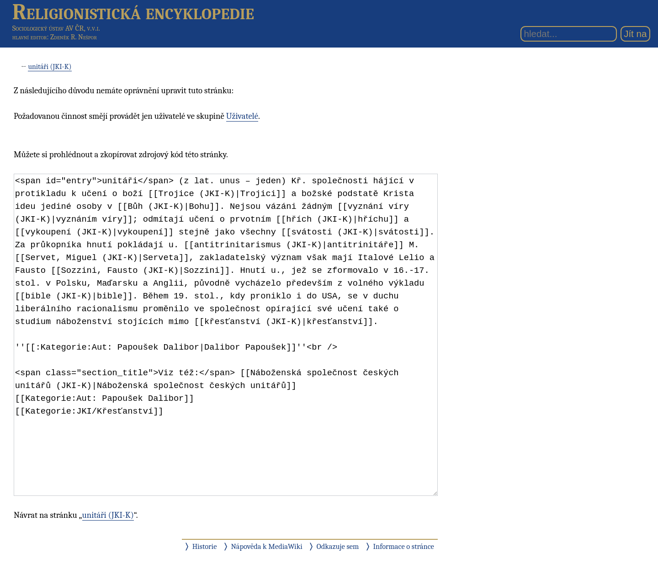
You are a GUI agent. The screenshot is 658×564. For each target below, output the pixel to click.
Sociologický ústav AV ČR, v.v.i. (56, 28)
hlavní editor (29, 37)
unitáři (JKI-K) (49, 67)
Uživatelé (242, 116)
